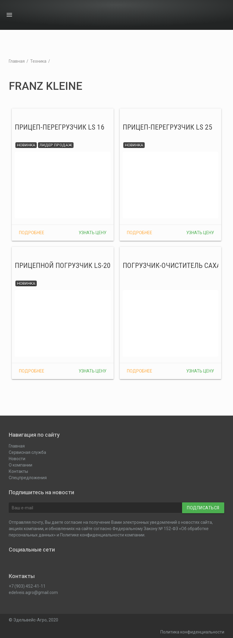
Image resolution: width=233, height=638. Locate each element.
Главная (17, 61)
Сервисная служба (27, 452)
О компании (207, 15)
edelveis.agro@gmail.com (33, 592)
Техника (38, 61)
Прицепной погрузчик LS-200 (64, 265)
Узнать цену (92, 232)
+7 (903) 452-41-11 (27, 586)
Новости (195, 15)
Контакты (218, 15)
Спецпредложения (28, 477)
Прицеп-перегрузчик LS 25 (167, 127)
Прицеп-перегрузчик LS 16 (59, 127)
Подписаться (203, 507)
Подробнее (31, 232)
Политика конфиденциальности (192, 632)
